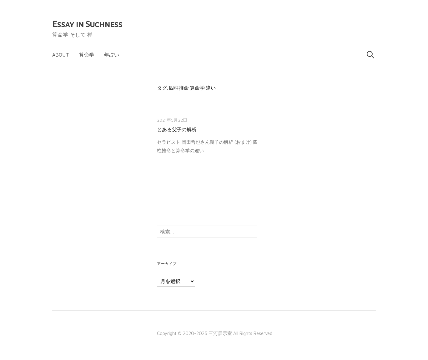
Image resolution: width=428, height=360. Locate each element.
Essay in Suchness (87, 24)
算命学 (86, 55)
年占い (111, 55)
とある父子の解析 (177, 129)
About (60, 55)
